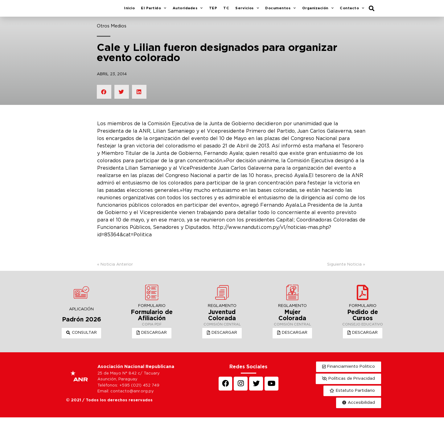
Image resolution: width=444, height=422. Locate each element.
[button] (81, 338)
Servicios (247, 10)
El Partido (153, 10)
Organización (318, 10)
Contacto (352, 10)
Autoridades (188, 10)
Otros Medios (111, 31)
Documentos (280, 10)
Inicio (129, 10)
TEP (213, 10)
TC (226, 10)
